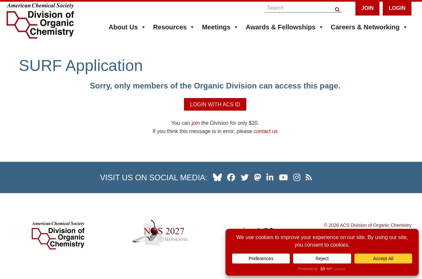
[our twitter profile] (244, 177)
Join (367, 8)
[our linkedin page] (270, 177)
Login (397, 8)
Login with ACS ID (215, 104)
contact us (266, 131)
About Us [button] (127, 27)
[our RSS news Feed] (309, 177)
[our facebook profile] (231, 177)
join (196, 123)
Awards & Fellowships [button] (285, 27)
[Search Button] (337, 8)
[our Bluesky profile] (217, 177)
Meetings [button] (220, 27)
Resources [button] (174, 27)
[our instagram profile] (297, 177)
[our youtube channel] (283, 177)
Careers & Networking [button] (369, 27)
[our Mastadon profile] (258, 177)
